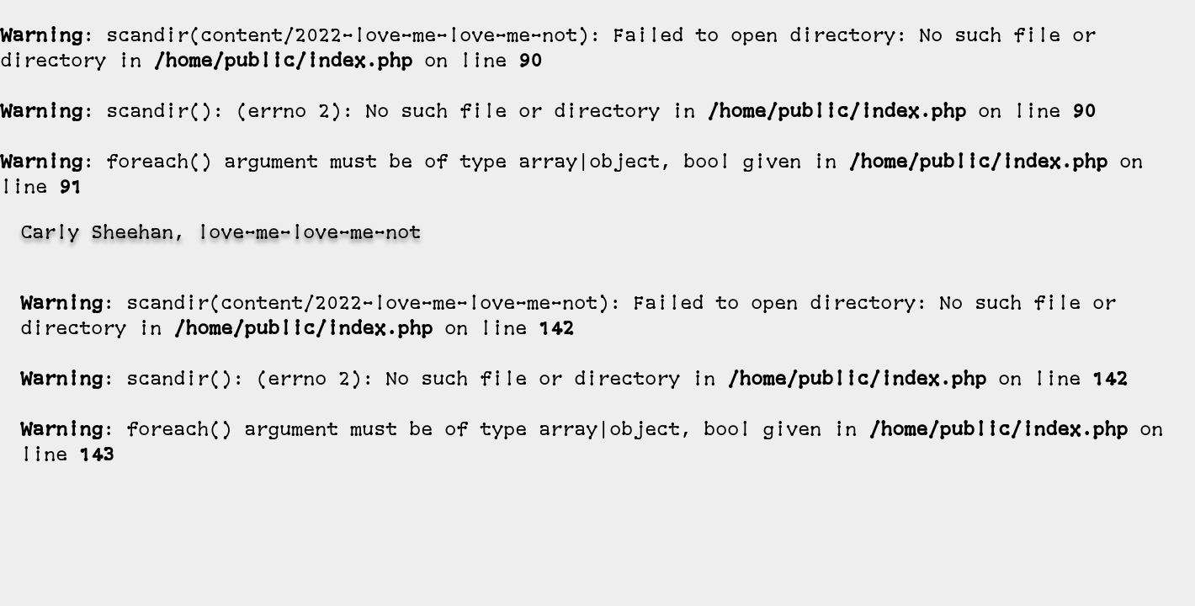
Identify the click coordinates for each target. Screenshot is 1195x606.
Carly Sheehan (96, 234)
